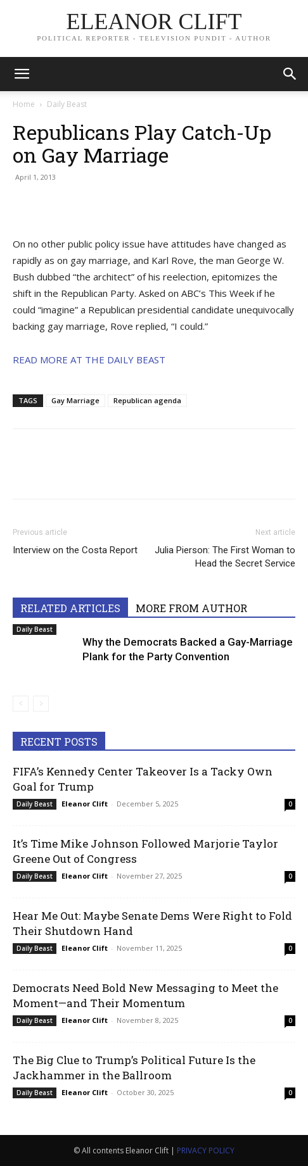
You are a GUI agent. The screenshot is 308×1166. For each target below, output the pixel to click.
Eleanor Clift (84, 803)
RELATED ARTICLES (70, 608)
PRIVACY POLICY (205, 1150)
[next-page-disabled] (41, 704)
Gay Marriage (75, 400)
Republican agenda (147, 400)
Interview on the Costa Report (75, 550)
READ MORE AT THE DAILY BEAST (89, 359)
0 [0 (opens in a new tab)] (290, 803)
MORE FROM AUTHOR (191, 608)
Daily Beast (67, 104)
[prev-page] (21, 704)
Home (24, 104)
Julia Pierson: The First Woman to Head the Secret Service (225, 556)
